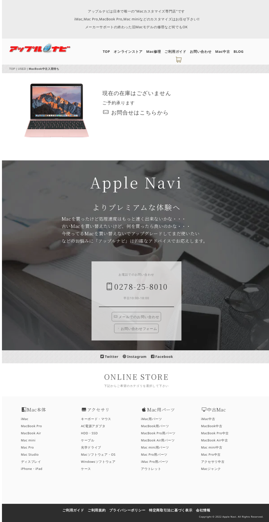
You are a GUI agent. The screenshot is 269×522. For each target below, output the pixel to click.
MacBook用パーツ (157, 426)
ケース (89, 469)
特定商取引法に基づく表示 (173, 510)
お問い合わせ (203, 51)
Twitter (112, 356)
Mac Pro (29, 447)
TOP (109, 51)
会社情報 (205, 510)
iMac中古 (210, 419)
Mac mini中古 (214, 447)
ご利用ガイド (178, 51)
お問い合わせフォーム (139, 329)
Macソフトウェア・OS (101, 454)
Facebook (164, 356)
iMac (27, 419)
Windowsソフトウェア (101, 462)
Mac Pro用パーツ (156, 454)
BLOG (241, 51)
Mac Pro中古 (213, 454)
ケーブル (90, 440)
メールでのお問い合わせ (139, 316)
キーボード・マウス (99, 419)
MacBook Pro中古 (217, 433)
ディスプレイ (33, 462)
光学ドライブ (94, 447)
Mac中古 (225, 51)
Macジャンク (213, 469)
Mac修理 (156, 51)
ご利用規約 (99, 510)
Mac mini (30, 440)
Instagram (137, 356)
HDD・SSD (92, 433)
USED (24, 68)
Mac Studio (32, 454)
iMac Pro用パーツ (157, 462)
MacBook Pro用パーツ (160, 433)
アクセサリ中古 (215, 462)
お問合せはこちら (136, 112)
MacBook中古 (214, 426)
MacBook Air (33, 433)
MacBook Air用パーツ (160, 440)
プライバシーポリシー (130, 510)
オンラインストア (130, 51)
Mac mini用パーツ (157, 447)
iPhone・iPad (34, 469)
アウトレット (153, 469)
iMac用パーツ (153, 419)
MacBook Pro (33, 426)
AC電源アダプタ (96, 426)
